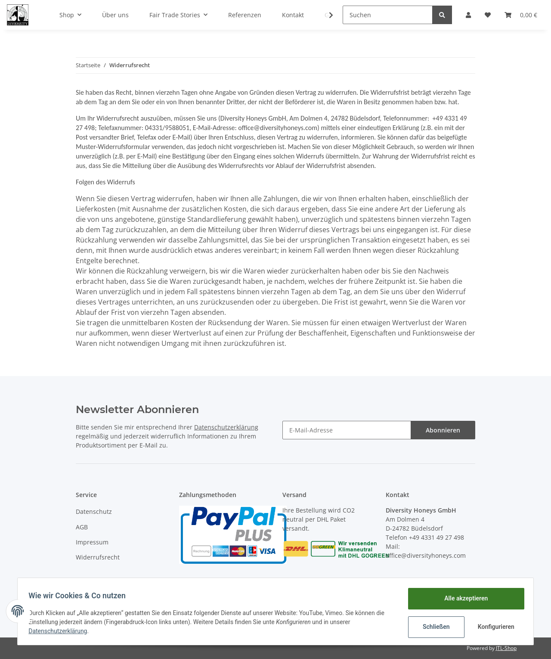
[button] (468, 15)
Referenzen (244, 15)
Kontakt (293, 15)
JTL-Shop (506, 648)
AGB (82, 527)
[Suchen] (388, 15)
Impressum (92, 542)
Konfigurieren (494, 626)
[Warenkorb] (521, 15)
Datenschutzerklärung (226, 427)
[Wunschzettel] (488, 15)
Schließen (433, 626)
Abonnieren (443, 430)
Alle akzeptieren (463, 598)
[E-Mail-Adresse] (346, 430)
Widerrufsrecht (98, 557)
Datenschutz (94, 511)
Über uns (115, 15)
